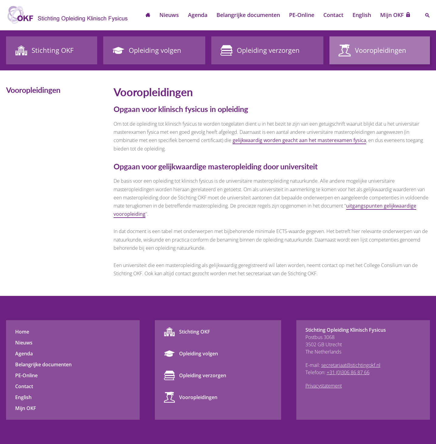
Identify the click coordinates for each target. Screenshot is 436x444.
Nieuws (169, 15)
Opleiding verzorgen (202, 375)
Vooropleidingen (198, 397)
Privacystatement (323, 385)
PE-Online (301, 15)
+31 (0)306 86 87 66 (348, 372)
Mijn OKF (392, 15)
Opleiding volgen (198, 353)
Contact (333, 15)
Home (147, 15)
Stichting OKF (194, 331)
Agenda (197, 15)
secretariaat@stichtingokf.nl (350, 365)
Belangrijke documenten (248, 15)
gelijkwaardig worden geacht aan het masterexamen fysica (299, 140)
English (362, 15)
